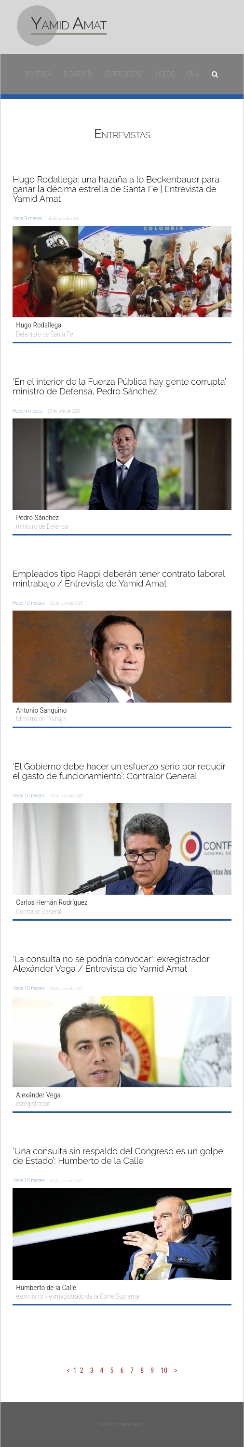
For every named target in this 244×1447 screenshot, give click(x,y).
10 (164, 1370)
